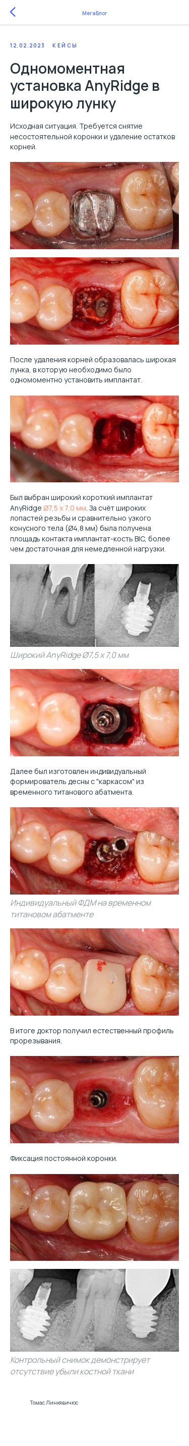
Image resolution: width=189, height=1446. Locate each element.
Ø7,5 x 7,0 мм (64, 508)
